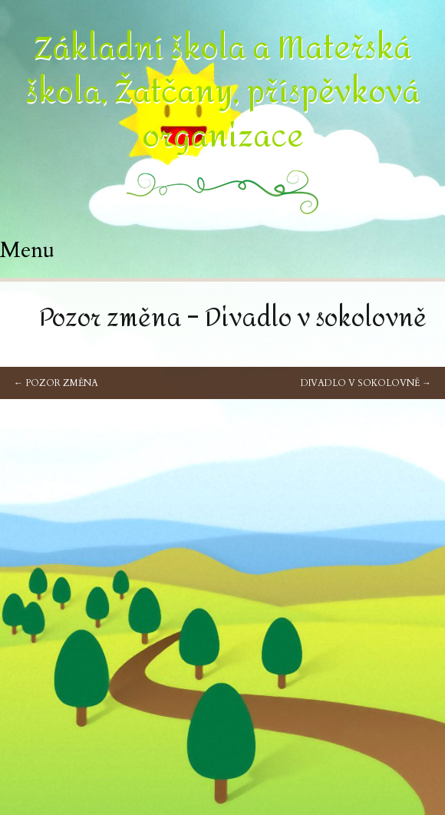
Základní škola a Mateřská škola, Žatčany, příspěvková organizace (222, 92)
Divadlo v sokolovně (366, 383)
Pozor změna (56, 383)
